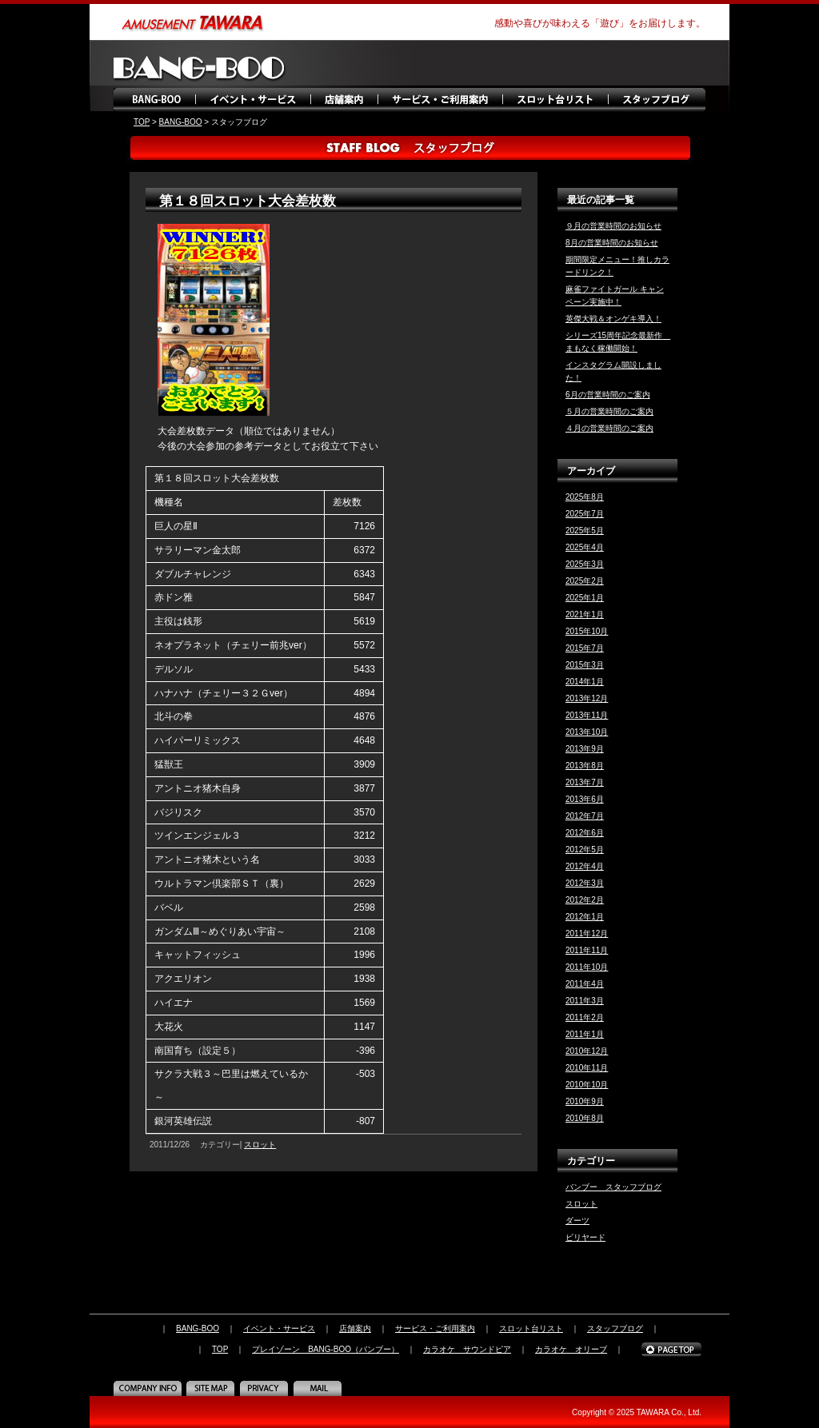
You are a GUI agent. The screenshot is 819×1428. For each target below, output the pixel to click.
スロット (260, 1144)
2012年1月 (584, 916)
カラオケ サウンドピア (467, 1349)
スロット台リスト (555, 100)
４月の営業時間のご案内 (609, 428)
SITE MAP (212, 1388)
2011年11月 (586, 950)
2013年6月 (584, 799)
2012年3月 (584, 883)
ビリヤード (585, 1237)
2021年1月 (584, 614)
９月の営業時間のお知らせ (613, 225)
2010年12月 (586, 1051)
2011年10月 (586, 967)
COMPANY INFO (150, 1388)
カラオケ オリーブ (571, 1349)
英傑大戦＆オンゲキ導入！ (613, 318)
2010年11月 (586, 1067)
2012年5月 (584, 849)
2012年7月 (584, 816)
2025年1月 (584, 597)
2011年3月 (584, 1000)
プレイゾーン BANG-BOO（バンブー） (325, 1349)
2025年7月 (584, 513)
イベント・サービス (254, 100)
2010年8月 (584, 1118)
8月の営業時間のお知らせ (611, 242)
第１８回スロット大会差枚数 (247, 201)
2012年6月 (584, 832)
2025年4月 (584, 547)
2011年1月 (584, 1034)
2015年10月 (586, 631)
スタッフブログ (657, 100)
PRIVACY (266, 1388)
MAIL (319, 1388)
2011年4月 (584, 983)
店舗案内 (344, 100)
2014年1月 (584, 681)
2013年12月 (586, 698)
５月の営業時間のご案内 (609, 411)
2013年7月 (584, 782)
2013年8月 (584, 765)
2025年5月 (584, 530)
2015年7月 (584, 648)
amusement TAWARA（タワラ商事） (194, 22)
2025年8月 (584, 497)
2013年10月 (586, 732)
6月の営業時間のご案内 (607, 394)
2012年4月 (584, 866)
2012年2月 (584, 899)
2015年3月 (584, 664)
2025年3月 (584, 564)
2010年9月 (584, 1101)
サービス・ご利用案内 (439, 100)
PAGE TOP (671, 1349)
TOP (142, 122)
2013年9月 (584, 748)
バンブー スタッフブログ (613, 1187)
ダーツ (577, 1220)
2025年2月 (584, 580)
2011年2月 (584, 1017)
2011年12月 (586, 933)
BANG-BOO (156, 100)
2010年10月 (586, 1084)
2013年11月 (586, 715)
